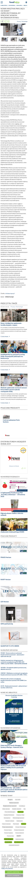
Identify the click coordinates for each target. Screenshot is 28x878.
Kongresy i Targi (20, 815)
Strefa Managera (8, 839)
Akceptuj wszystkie (13, 872)
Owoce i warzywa (6, 823)
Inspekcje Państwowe (9, 815)
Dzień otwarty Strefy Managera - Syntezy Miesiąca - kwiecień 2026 (12, 746)
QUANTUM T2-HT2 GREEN (10, 646)
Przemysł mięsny (8, 830)
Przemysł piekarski (20, 832)
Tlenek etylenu (8, 842)
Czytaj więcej (4, 336)
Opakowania (19, 820)
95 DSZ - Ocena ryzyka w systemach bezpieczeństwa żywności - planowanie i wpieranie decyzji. (12, 654)
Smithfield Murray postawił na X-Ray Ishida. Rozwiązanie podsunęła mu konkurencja (13, 356)
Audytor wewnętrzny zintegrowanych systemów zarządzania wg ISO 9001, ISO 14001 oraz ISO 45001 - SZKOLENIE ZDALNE (14, 662)
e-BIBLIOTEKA (4, 5)
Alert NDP (17, 799)
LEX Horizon (5, 602)
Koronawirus (7, 818)
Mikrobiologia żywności (18, 818)
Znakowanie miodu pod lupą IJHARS (12, 532)
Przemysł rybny (10, 836)
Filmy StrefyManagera (10, 812)
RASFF (19, 836)
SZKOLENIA (19, 5)
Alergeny (10, 799)
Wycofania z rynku (18, 842)
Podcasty (24, 823)
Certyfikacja (22, 806)
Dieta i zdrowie (6, 809)
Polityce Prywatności (7, 868)
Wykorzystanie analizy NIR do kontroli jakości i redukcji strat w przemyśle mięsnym (13, 767)
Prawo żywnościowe (7, 827)
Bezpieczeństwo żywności (9, 806)
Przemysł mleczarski (19, 830)
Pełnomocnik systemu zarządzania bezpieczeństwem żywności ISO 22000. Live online (14, 680)
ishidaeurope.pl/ (10, 293)
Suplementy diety (20, 839)
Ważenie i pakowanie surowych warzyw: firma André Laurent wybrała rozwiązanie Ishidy (14, 389)
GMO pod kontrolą (7, 624)
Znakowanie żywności (14, 845)
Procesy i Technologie (22, 21)
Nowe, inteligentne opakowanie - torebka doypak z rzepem (11, 324)
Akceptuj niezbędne (13, 875)
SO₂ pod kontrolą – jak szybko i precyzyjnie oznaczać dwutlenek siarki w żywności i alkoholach (14, 789)
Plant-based (16, 823)
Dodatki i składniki (16, 809)
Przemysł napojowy (8, 832)
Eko (24, 809)
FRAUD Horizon (6, 557)
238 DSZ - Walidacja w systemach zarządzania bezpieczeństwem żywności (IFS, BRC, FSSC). (14, 674)
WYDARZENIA (12, 5)
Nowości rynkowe (10, 820)
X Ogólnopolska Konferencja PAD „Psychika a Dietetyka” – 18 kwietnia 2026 (13, 494)
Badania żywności (14, 802)
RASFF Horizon (6, 579)
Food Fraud (20, 812)
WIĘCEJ (25, 5)
